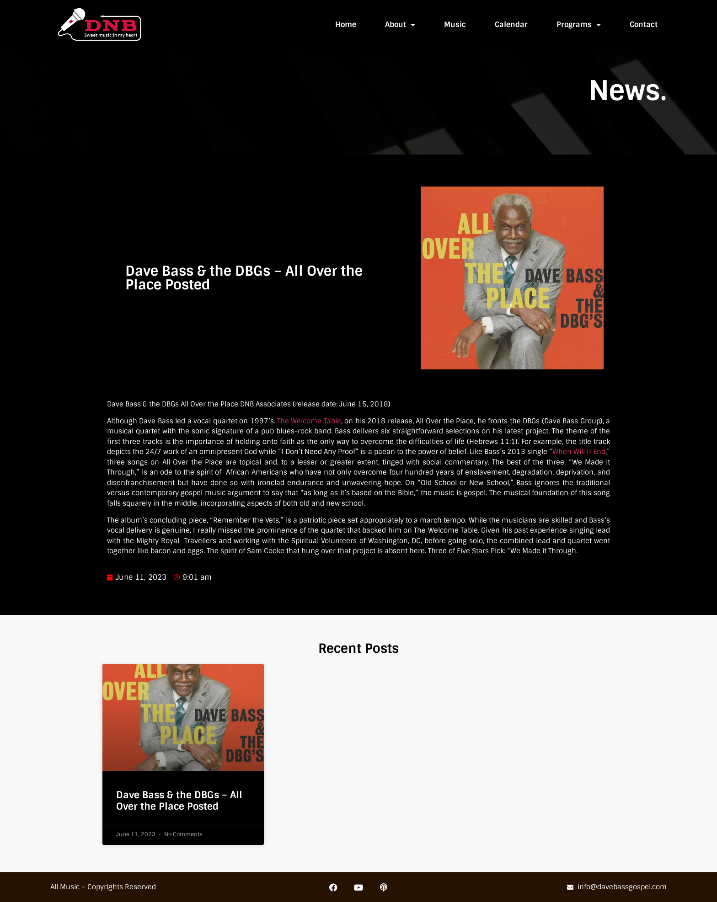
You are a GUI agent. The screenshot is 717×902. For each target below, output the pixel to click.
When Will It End (578, 451)
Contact (644, 24)
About (400, 24)
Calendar (511, 24)
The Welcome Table (309, 421)
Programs (578, 24)
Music (455, 24)
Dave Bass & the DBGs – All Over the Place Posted (179, 800)
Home (345, 24)
